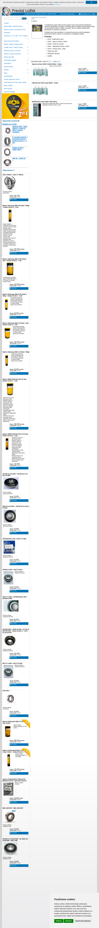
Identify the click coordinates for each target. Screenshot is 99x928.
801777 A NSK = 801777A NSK (12, 663)
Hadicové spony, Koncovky (16, 50)
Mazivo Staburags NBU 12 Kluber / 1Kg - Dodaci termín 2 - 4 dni (16, 324)
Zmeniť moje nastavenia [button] (82, 921)
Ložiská (16, 23)
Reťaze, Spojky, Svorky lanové (13, 44)
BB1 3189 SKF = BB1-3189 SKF (13, 808)
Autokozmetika (8, 66)
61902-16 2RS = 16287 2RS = (18, 148)
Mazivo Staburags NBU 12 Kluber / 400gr (16, 352)
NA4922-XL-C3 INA (9, 124)
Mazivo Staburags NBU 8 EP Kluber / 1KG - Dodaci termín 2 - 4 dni (15, 259)
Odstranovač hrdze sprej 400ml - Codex (45, 83)
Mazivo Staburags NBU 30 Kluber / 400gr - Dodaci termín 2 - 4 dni (16, 206)
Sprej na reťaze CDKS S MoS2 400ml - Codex (47, 64)
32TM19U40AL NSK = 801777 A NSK (14, 539)
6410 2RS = (6, 690)
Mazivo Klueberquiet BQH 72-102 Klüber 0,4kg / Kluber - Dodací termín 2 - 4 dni (16, 751)
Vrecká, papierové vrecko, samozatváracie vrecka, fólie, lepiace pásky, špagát (15, 82)
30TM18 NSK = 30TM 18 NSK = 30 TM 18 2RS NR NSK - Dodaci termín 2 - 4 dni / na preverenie (16, 631)
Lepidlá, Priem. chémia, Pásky (16, 47)
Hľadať (24, 18)
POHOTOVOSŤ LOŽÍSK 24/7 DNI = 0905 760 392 (40, 14)
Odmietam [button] (68, 921)
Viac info (57, 4)
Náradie (16, 70)
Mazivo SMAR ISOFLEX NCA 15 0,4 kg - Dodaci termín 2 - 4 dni (16, 434)
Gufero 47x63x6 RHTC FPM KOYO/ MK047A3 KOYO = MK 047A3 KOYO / (15, 780)
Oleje (16, 73)
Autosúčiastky (8, 76)
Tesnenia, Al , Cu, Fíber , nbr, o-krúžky (16, 36)
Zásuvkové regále (9, 92)
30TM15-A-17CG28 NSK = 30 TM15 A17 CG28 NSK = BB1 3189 (15, 839)
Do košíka (13, 199)
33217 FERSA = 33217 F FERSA (13, 175)
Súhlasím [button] (59, 921)
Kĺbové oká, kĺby (9, 57)
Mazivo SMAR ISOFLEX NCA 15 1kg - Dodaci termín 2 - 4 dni (15, 380)
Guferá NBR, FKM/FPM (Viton (13, 26)
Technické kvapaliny (16, 60)
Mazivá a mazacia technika (16, 54)
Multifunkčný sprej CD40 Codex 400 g (44, 101)
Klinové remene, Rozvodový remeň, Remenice (15, 31)
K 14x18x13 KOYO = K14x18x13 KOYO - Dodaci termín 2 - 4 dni (20, 139)
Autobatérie (16, 63)
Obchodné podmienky (67, 14)
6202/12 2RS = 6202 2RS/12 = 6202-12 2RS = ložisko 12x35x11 (19, 129)
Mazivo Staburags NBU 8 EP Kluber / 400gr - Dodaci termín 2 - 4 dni (15, 295)
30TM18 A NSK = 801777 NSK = (13, 569)
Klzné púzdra (8, 88)
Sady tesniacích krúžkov (11, 41)
